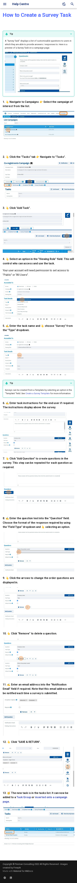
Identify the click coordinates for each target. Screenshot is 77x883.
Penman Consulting (24, 864)
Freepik (17, 867)
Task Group (23, 797)
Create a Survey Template (37, 393)
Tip (11, 34)
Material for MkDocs (23, 871)
